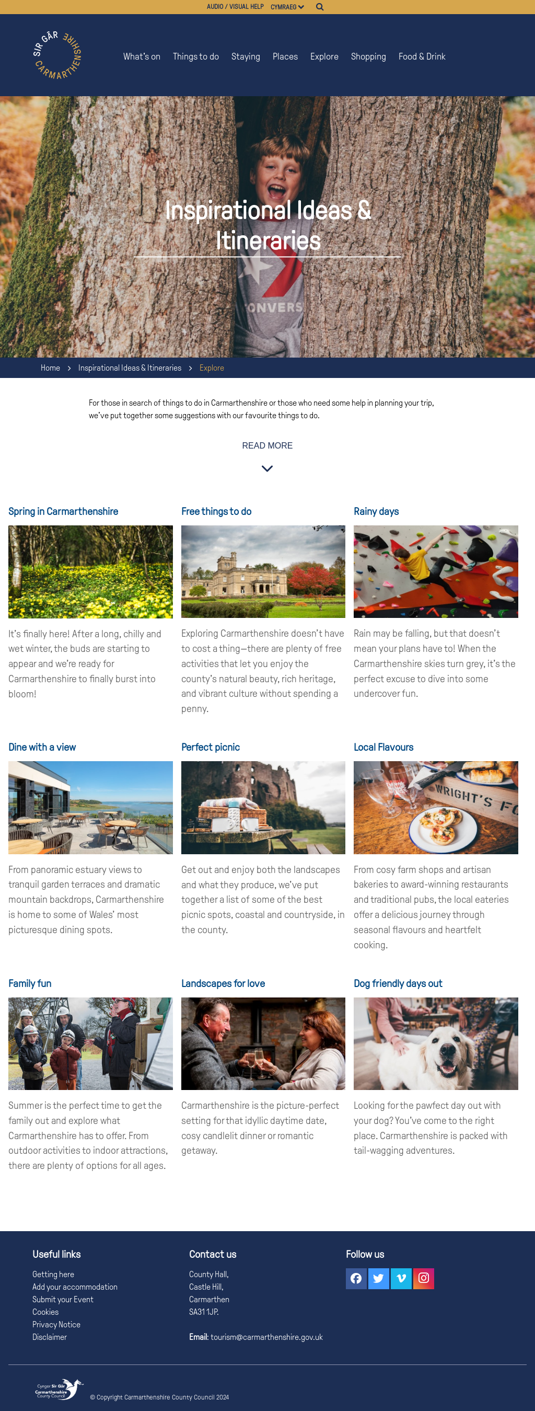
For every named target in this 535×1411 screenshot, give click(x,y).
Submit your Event (63, 1299)
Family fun (29, 983)
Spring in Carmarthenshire (63, 511)
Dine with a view (42, 747)
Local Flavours (383, 747)
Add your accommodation (75, 1286)
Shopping (368, 56)
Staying (245, 56)
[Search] (320, 7)
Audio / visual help (235, 6)
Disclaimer (49, 1337)
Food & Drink (422, 56)
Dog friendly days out (398, 983)
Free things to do (216, 511)
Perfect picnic (210, 747)
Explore (324, 56)
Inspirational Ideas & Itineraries (129, 367)
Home (50, 367)
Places (285, 56)
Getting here (53, 1274)
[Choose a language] (305, 7)
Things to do (196, 56)
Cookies (45, 1311)
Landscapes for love (223, 983)
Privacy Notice (56, 1324)
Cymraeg (283, 7)
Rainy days (376, 511)
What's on (141, 56)
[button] (356, 1278)
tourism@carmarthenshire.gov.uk (266, 1337)
